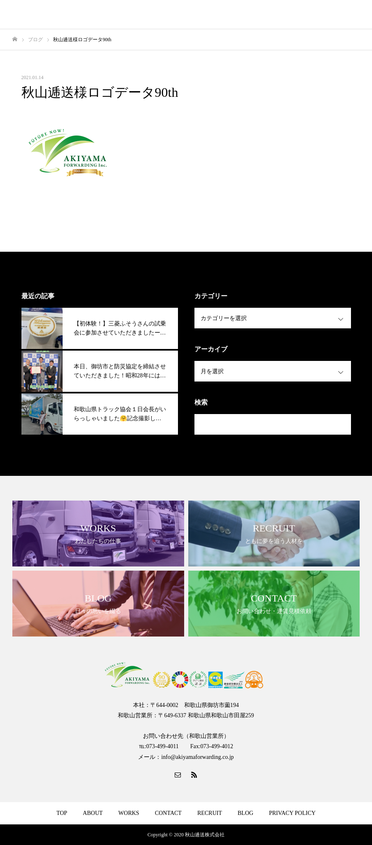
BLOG (245, 813)
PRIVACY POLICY (292, 813)
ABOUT (93, 813)
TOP (61, 813)
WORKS (128, 813)
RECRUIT (209, 813)
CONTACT (168, 813)
